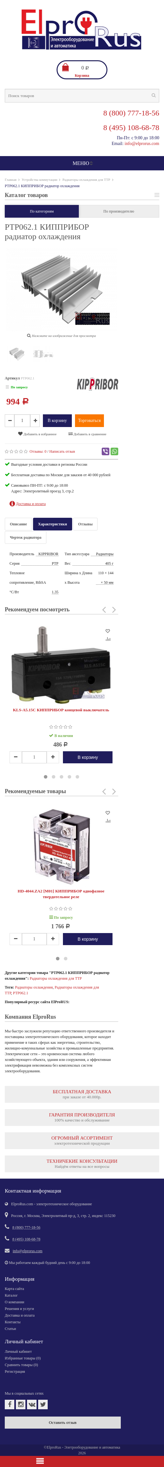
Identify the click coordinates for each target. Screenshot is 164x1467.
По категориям (42, 211)
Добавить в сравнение (87, 433)
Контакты (13, 1322)
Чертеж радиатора (25, 537)
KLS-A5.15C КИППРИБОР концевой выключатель (61, 709)
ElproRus (54, 1447)
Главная (11, 179)
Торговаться (89, 420)
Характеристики (52, 524)
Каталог (11, 1295)
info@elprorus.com (142, 143)
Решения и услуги (19, 1308)
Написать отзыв (62, 451)
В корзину (57, 420)
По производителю (118, 211)
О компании (14, 1302)
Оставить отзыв (63, 1422)
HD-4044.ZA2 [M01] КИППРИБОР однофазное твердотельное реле (61, 894)
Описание (18, 524)
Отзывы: (38, 451)
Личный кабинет (18, 1351)
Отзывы (85, 524)
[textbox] (82, 95)
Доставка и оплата (20, 1315)
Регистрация (15, 1371)
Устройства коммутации (40, 179)
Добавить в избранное (37, 433)
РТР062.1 (20, 993)
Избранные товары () (23, 1358)
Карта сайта (14, 1288)
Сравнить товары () (21, 1365)
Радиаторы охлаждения (34, 987)
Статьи (10, 1328)
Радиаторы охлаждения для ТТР (86, 179)
